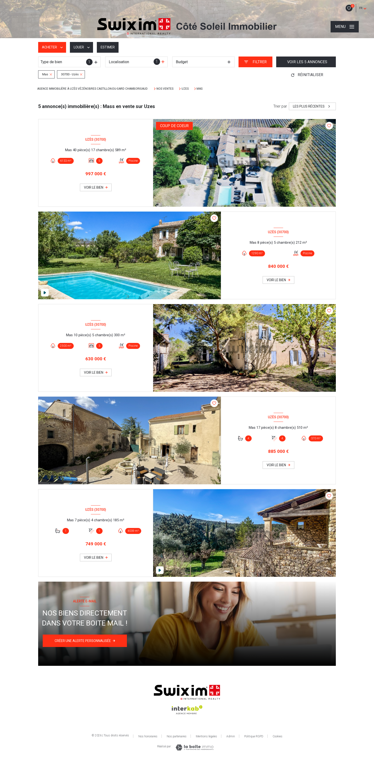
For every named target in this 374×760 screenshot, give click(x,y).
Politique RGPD (253, 736)
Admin (230, 736)
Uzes (185, 88)
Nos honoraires (147, 736)
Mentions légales (206, 736)
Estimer (111, 47)
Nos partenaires (177, 736)
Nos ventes (164, 88)
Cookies (277, 736)
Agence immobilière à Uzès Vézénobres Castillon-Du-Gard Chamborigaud (92, 88)
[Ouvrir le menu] (345, 26)
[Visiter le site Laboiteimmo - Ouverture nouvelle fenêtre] (194, 747)
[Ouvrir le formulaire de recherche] (255, 62)
